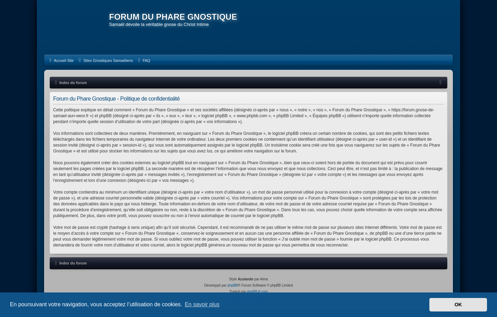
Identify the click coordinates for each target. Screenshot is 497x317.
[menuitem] (61, 60)
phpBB (232, 285)
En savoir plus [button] (202, 304)
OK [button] (458, 304)
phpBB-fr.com (257, 291)
